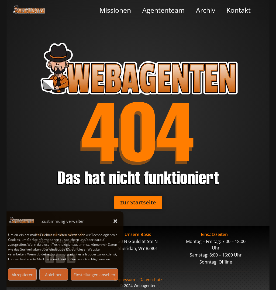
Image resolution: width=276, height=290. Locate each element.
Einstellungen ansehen (94, 274)
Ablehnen (54, 274)
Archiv (205, 10)
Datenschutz (150, 279)
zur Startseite (138, 202)
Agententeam (163, 10)
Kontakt (238, 10)
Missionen (115, 10)
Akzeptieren (22, 274)
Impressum (124, 279)
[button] (115, 221)
